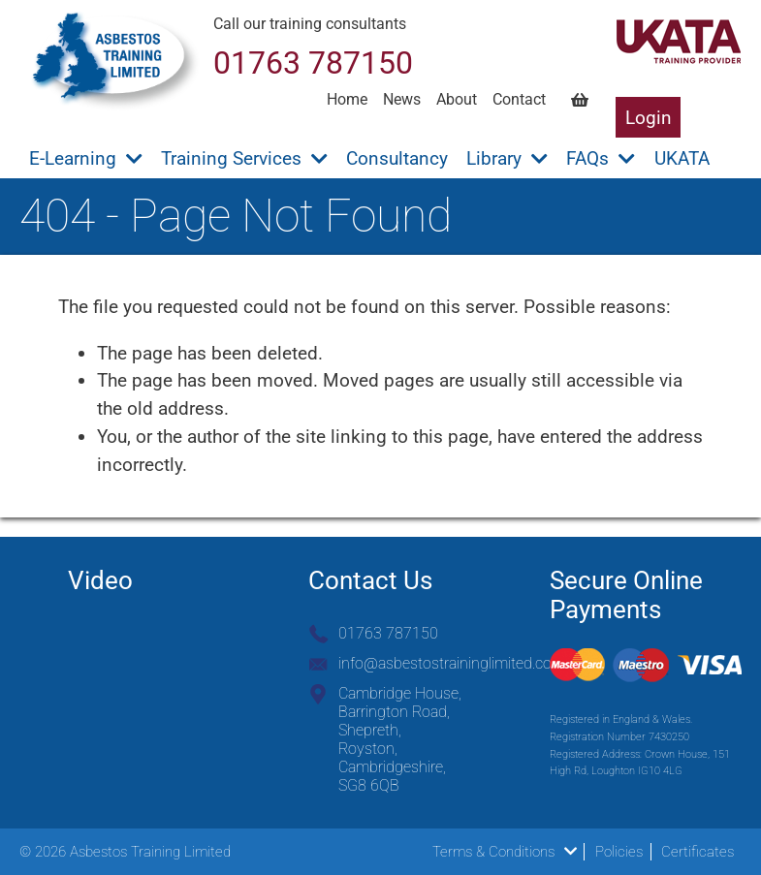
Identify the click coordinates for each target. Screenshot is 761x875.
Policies (619, 851)
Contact (519, 99)
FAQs (600, 158)
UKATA (682, 158)
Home (347, 99)
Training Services (244, 158)
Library (507, 158)
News (402, 99)
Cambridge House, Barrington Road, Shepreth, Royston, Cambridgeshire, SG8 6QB (399, 739)
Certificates (697, 851)
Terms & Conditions (504, 851)
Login (648, 118)
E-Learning (86, 158)
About (456, 99)
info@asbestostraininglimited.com (451, 663)
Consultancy (397, 158)
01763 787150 (388, 633)
